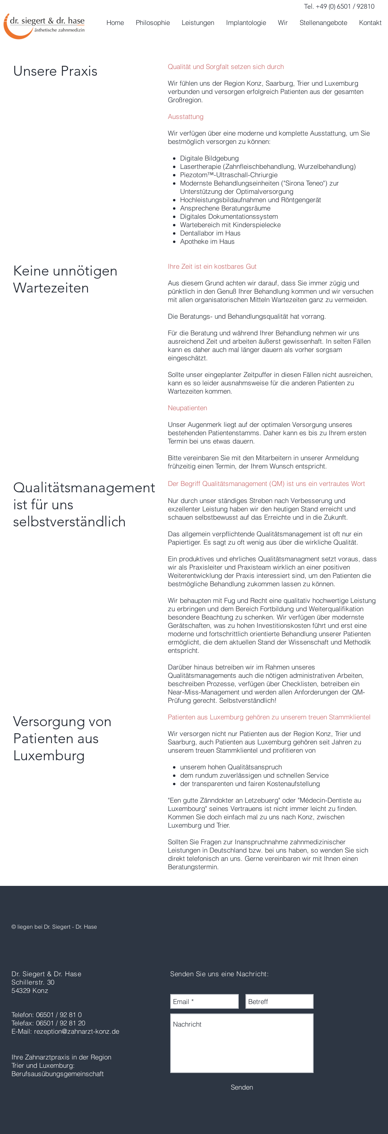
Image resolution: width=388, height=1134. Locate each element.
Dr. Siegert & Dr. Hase (46, 974)
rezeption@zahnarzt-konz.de (76, 1031)
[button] (198, 23)
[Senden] (242, 1087)
